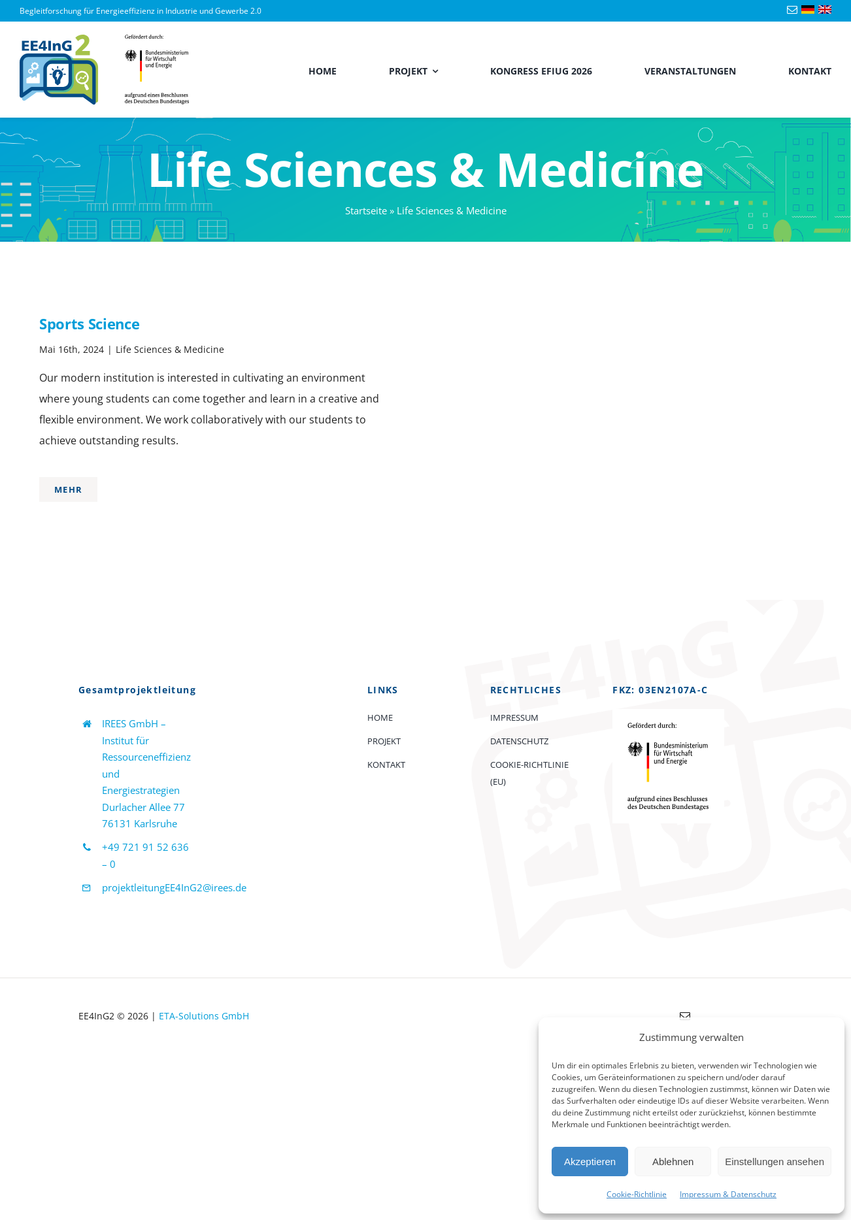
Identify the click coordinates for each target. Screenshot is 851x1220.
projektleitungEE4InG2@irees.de (174, 887)
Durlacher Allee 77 (143, 807)
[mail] (792, 10)
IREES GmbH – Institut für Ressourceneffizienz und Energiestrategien (146, 757)
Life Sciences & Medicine (170, 349)
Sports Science (89, 323)
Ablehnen (672, 1161)
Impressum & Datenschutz (728, 1194)
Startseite (366, 210)
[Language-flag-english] (824, 10)
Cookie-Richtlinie (637, 1194)
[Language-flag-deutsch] (807, 10)
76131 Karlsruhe (139, 823)
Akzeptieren (590, 1161)
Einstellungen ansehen (774, 1161)
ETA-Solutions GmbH (204, 1016)
